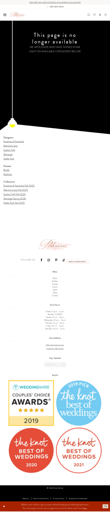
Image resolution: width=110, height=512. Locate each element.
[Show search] (89, 15)
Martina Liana (10, 146)
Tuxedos (55, 284)
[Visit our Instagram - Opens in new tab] (48, 260)
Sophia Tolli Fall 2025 (14, 194)
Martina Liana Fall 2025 (15, 190)
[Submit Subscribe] (63, 365)
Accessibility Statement (78, 499)
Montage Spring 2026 (14, 198)
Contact (55, 296)
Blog (55, 293)
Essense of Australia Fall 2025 (19, 186)
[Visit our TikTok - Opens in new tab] (63, 260)
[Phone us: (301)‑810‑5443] (55, 7)
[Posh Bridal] (18, 15)
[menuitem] (5, 15)
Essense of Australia (13, 141)
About (55, 290)
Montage (7, 154)
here (85, 508)
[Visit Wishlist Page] (94, 15)
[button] (5, 15)
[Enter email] (55, 365)
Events (55, 287)
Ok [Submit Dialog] (105, 506)
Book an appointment (77, 262)
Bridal (6, 170)
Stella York (8, 159)
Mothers (7, 174)
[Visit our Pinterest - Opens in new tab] (55, 260)
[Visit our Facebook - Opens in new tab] (41, 260)
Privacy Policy (58, 499)
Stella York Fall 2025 (14, 203)
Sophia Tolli (9, 150)
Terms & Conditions (41, 499)
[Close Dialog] (4, 506)
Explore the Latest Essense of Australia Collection (55, 2)
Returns (26, 499)
